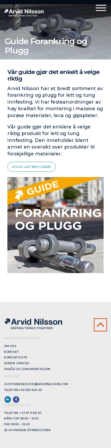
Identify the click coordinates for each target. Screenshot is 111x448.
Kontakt (11, 352)
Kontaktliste (15, 357)
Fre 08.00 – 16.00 (17, 424)
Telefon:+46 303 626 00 (23, 390)
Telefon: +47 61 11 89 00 (22, 413)
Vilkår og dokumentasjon (27, 369)
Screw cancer (16, 363)
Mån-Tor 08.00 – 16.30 (21, 418)
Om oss (10, 346)
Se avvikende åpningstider (27, 430)
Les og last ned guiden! (31, 167)
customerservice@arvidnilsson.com (36, 384)
